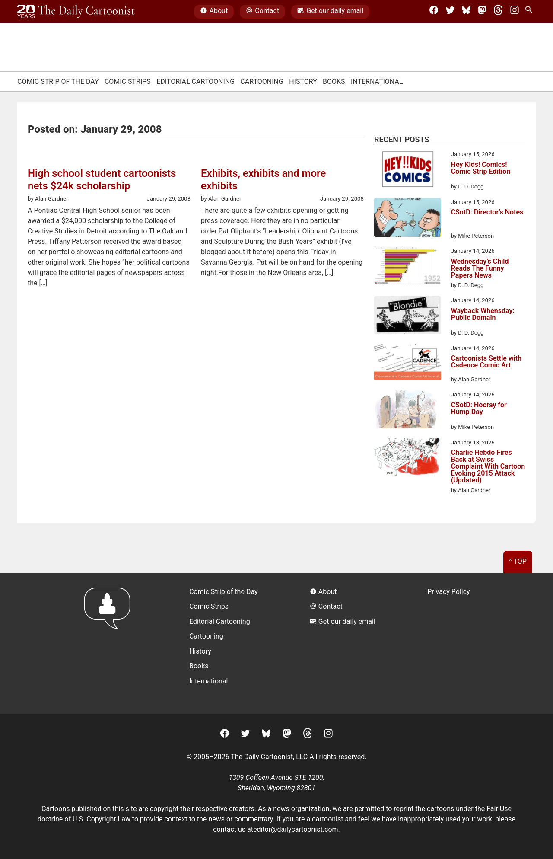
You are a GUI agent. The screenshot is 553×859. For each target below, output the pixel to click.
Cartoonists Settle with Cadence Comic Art (486, 362)
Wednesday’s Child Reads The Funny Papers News (480, 268)
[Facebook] (434, 12)
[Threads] (498, 12)
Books (334, 81)
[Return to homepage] (110, 643)
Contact (262, 12)
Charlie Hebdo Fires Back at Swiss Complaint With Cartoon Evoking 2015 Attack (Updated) (488, 466)
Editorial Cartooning (195, 81)
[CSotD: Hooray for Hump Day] (407, 410)
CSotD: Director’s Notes (487, 212)
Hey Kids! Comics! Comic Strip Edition (480, 168)
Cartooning (261, 81)
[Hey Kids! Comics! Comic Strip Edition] (407, 170)
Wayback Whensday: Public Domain (483, 314)
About (214, 12)
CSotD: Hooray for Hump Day (479, 409)
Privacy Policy (448, 592)
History (303, 81)
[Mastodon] (482, 12)
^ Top (518, 561)
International (377, 81)
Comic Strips (128, 81)
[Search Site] (530, 12)
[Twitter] (450, 12)
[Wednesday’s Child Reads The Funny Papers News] (407, 267)
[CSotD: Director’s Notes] (407, 219)
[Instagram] (514, 12)
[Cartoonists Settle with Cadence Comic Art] (407, 364)
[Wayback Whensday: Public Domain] (407, 316)
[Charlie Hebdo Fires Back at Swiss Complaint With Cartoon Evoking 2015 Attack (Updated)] (407, 458)
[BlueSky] (466, 12)
